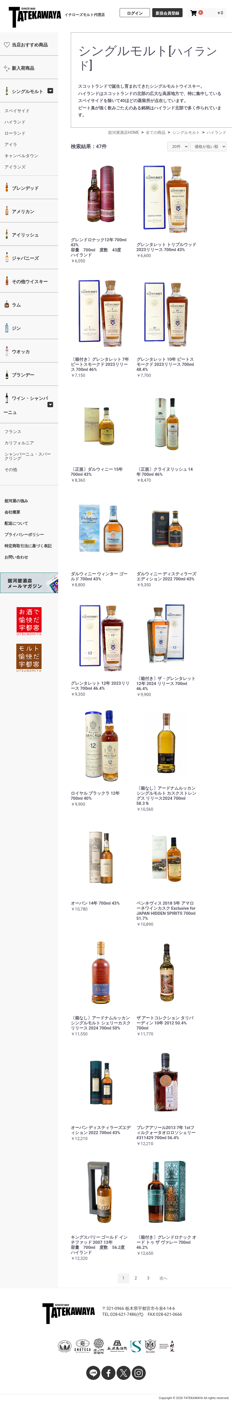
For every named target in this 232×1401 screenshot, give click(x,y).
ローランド (15, 133)
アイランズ (15, 167)
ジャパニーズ (25, 258)
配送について (16, 523)
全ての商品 (155, 132)
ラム (16, 305)
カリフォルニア (19, 442)
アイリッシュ (25, 235)
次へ (163, 1278)
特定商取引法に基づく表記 (28, 546)
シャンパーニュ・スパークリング (27, 456)
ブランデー (22, 375)
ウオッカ (20, 351)
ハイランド (15, 122)
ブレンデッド (25, 188)
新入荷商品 (22, 68)
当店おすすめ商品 (29, 45)
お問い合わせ (16, 557)
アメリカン (22, 211)
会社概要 (12, 512)
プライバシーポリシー (24, 534)
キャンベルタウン (21, 155)
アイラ (10, 144)
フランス (12, 431)
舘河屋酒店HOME (123, 132)
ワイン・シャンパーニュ (25, 405)
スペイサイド (17, 110)
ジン (16, 328)
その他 (10, 469)
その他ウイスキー (29, 281)
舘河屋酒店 (34, 18)
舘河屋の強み (16, 501)
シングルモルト (27, 91)
